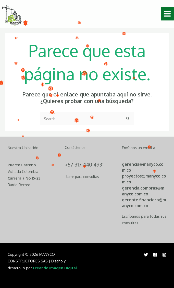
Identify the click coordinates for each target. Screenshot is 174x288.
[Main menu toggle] (167, 13)
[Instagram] (164, 255)
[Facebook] (155, 255)
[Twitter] (146, 255)
